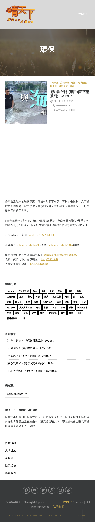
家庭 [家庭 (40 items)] (30, 296)
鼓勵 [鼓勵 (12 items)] (23, 318)
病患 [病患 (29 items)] (59, 302)
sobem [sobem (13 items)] (10, 291)
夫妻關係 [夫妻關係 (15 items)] (11, 296)
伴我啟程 (63, 86)
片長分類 (64, 82)
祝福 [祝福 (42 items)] (54, 307)
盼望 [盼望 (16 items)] (84, 302)
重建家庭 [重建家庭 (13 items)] (53, 313)
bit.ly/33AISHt (49, 259)
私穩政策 (58, 506)
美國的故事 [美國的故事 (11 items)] (82, 307)
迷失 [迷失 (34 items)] (34, 313)
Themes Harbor (76, 515)
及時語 (9, 457)
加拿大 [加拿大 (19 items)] (61, 291)
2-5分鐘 (54, 82)
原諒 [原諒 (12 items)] (70, 291)
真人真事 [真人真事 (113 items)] (11, 307)
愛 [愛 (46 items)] (74, 296)
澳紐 (72, 86)
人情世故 (10, 450)
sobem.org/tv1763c (28, 244)
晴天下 (53, 86)
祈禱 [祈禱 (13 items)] (46, 307)
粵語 (73, 82)
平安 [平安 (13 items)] (38, 296)
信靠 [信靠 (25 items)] (43, 291)
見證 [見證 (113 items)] (9, 313)
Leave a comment (65, 109)
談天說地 (10, 465)
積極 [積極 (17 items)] (71, 307)
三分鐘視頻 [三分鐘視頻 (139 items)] (23, 291)
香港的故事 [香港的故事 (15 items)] (12, 318)
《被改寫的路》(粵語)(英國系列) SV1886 (29, 363)
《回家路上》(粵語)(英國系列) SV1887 (28, 355)
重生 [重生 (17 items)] (63, 313)
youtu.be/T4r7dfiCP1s (42, 234)
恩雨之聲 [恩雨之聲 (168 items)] (57, 296)
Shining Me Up (63, 105)
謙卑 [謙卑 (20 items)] (26, 313)
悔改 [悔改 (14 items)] (67, 296)
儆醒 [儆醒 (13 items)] (52, 291)
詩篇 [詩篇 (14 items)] (17, 313)
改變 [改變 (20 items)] (9, 302)
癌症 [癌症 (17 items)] (67, 302)
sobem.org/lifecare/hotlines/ (60, 254)
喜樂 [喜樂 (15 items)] (79, 291)
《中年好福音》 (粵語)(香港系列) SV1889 (29, 340)
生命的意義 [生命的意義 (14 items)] (47, 302)
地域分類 (82, 82)
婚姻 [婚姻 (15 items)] (21, 296)
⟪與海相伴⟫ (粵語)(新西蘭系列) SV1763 (69, 94)
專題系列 (10, 472)
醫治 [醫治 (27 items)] (42, 313)
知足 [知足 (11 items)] (38, 307)
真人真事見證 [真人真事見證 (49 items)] (25, 307)
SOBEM (67, 502)
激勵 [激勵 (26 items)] (36, 302)
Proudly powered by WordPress (26, 515)
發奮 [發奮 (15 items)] (75, 302)
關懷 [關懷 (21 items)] (71, 313)
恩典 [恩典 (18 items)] (46, 296)
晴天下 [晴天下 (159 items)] (18, 302)
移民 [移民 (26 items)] (63, 307)
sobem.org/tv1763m (61, 244)
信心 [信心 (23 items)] (35, 291)
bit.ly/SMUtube (39, 263)
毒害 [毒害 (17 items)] (28, 302)
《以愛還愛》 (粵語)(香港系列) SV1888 (28, 348)
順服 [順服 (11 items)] (80, 313)
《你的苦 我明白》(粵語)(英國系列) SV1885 (31, 370)
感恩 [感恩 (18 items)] (82, 296)
